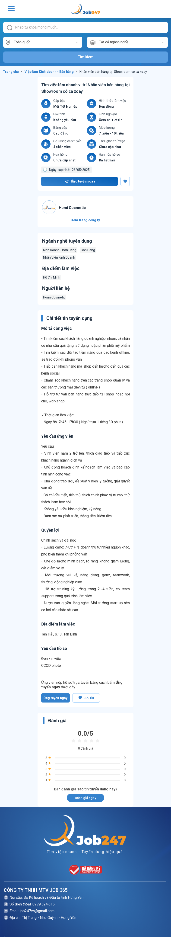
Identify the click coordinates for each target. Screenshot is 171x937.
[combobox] (45, 42)
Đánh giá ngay (85, 798)
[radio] (73, 741)
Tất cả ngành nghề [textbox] (113, 42)
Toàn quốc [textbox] (22, 42)
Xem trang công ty (85, 220)
